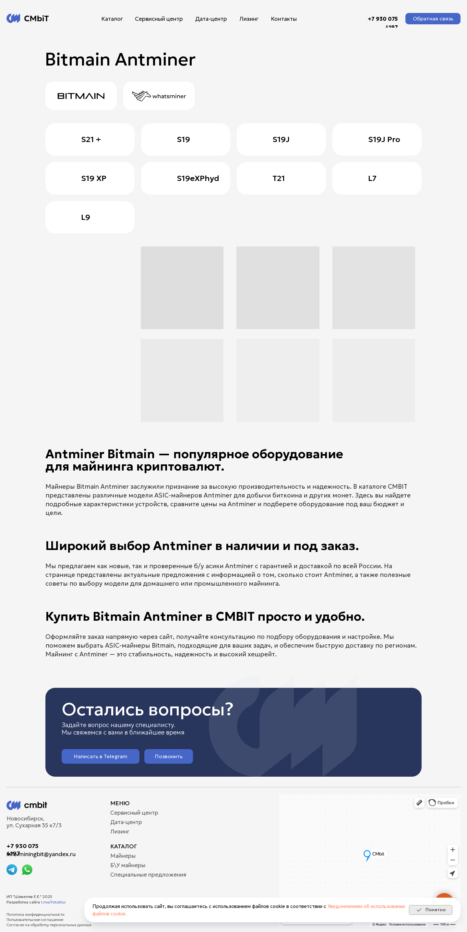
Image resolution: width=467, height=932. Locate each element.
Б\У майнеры (127, 865)
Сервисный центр (159, 18)
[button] (433, 18)
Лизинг (248, 18)
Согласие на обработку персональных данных (48, 924)
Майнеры (123, 856)
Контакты (284, 18)
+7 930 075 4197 (383, 23)
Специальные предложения (148, 874)
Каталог (112, 18)
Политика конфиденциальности (35, 914)
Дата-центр (211, 18)
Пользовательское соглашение (34, 919)
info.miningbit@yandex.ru (41, 854)
